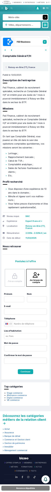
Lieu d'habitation (12, 331)
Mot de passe (11, 343)
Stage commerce (14, 393)
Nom (29, 294)
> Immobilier (8, 447)
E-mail (7, 306)
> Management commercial (15, 450)
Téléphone (9, 318)
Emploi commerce (15, 398)
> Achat (6, 429)
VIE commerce (13, 400)
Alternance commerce (17, 395)
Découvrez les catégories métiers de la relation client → (24, 419)
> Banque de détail (11, 436)
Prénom (8, 294)
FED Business (23, 42)
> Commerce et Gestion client (16, 440)
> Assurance (8, 432)
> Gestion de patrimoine (14, 443)
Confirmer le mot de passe (18, 355)
